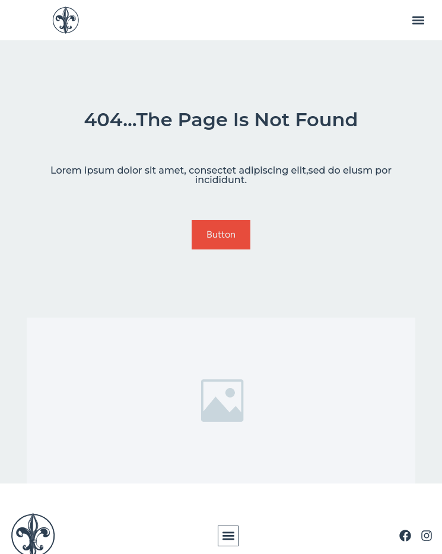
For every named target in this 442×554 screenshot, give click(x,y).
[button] (418, 20)
